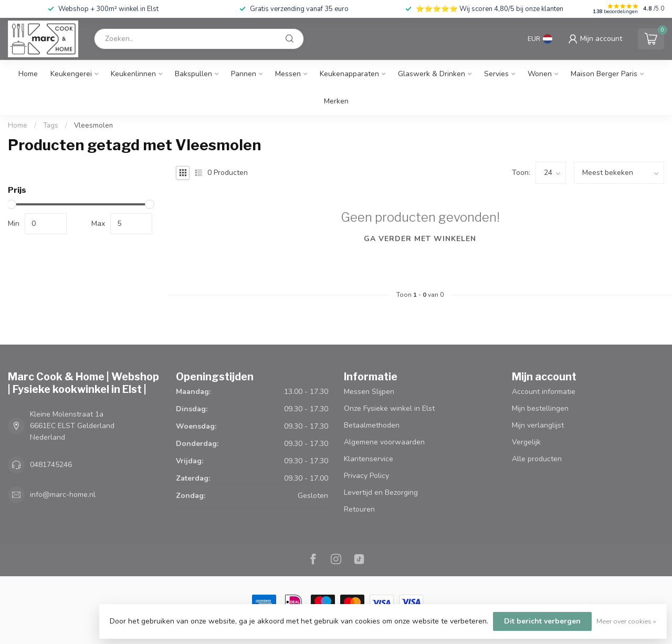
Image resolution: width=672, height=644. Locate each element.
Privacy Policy (366, 476)
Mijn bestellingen (540, 408)
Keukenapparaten (349, 74)
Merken (336, 101)
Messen (288, 74)
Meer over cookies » (626, 621)
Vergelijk (526, 442)
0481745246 (51, 465)
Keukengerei (71, 74)
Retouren (359, 509)
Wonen (540, 74)
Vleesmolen (93, 125)
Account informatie (543, 392)
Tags (50, 125)
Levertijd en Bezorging (381, 492)
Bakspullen (193, 74)
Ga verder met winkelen (420, 239)
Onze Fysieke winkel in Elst (389, 408)
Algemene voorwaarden (384, 442)
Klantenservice (368, 459)
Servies (496, 74)
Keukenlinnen (133, 74)
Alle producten (537, 459)
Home (28, 74)
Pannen (243, 74)
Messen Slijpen (369, 392)
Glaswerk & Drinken (431, 74)
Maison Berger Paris (604, 74)
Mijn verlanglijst (538, 425)
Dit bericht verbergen (542, 621)
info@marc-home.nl (63, 495)
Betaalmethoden (372, 425)
